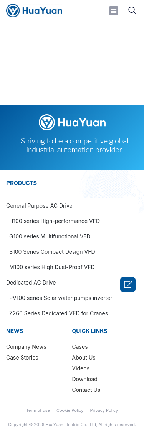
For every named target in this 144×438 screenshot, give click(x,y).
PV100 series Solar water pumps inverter (60, 298)
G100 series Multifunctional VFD (50, 236)
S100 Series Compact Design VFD (52, 251)
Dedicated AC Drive (31, 282)
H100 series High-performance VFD (54, 221)
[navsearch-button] (132, 10)
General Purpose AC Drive (39, 205)
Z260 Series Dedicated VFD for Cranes (58, 313)
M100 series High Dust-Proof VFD (52, 267)
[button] (113, 10)
